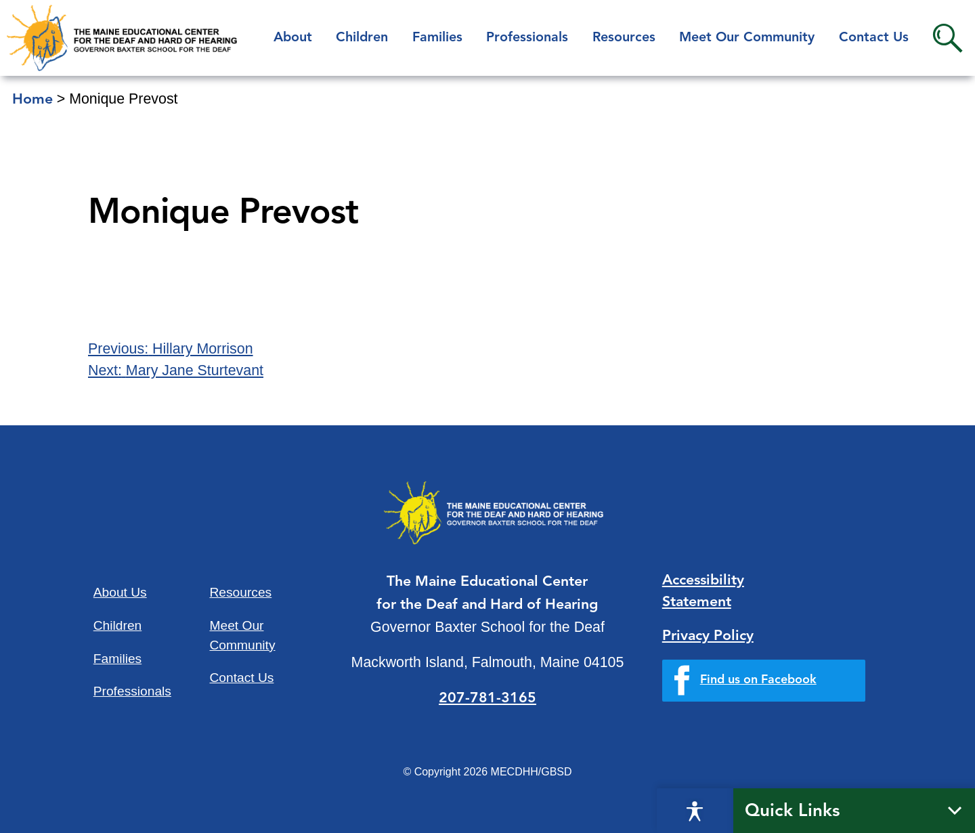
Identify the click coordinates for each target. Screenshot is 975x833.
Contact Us (874, 38)
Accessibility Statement (703, 592)
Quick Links (792, 811)
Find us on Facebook (758, 680)
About (293, 38)
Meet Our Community (747, 38)
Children (362, 38)
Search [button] (947, 38)
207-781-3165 (487, 698)
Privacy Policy (708, 636)
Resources (623, 38)
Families (437, 38)
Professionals (527, 38)
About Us (120, 592)
